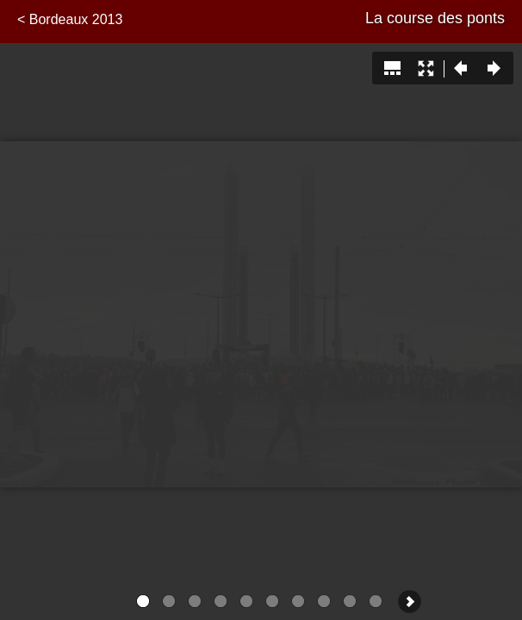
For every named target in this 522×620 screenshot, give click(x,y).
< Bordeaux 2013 (69, 19)
